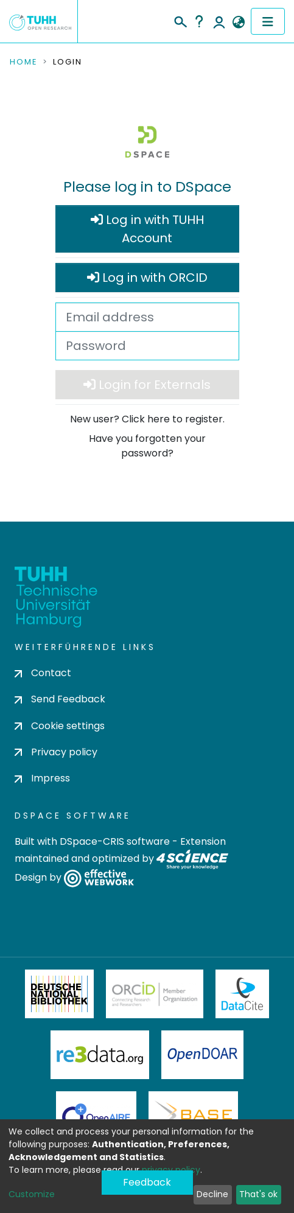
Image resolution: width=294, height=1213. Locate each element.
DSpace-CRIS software (115, 841)
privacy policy (171, 1170)
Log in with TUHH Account (147, 228)
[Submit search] (179, 20)
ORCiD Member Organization (154, 994)
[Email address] (147, 317)
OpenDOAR (202, 1054)
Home (24, 62)
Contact (43, 673)
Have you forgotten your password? (147, 446)
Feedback (147, 1182)
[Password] (147, 345)
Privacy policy (56, 752)
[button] (238, 22)
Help (199, 21)
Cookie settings (60, 726)
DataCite (243, 993)
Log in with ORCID (147, 277)
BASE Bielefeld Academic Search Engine (193, 1115)
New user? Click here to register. (147, 419)
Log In (219, 21)
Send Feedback (60, 699)
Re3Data (100, 1055)
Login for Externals (147, 384)
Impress (42, 778)
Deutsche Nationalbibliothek (59, 994)
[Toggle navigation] (268, 21)
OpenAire (96, 1115)
